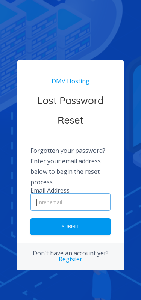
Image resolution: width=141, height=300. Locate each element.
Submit (70, 226)
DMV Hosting (70, 81)
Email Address (50, 190)
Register (70, 259)
